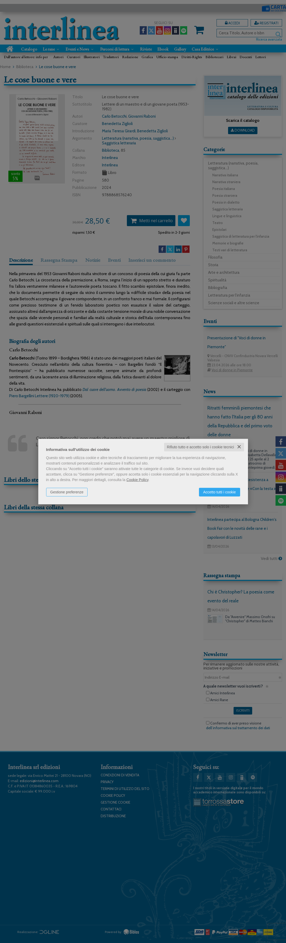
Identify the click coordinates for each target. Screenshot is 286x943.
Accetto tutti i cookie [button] (219, 492)
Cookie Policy (137, 480)
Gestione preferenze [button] (67, 492)
